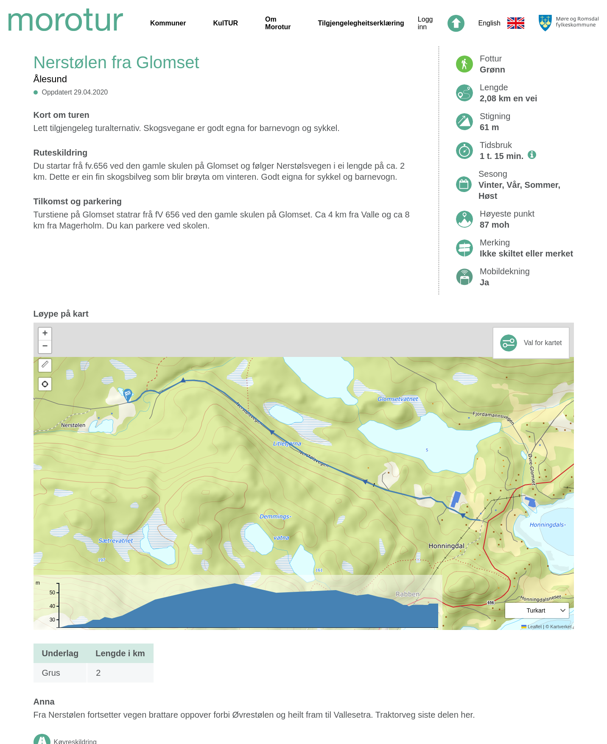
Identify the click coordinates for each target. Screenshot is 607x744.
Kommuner (168, 23)
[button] (128, 395)
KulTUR (225, 23)
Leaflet (531, 626)
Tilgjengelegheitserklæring (361, 23)
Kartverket (560, 626)
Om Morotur (278, 23)
